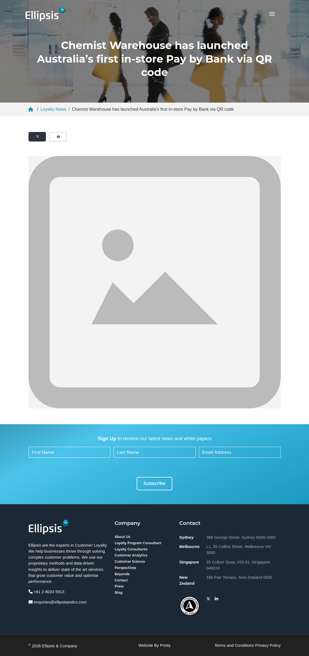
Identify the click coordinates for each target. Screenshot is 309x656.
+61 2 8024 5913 (46, 591)
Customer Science (130, 561)
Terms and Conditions (234, 645)
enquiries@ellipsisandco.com (58, 602)
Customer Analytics (131, 555)
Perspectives (125, 568)
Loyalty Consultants (131, 549)
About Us (122, 537)
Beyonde (122, 574)
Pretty (165, 645)
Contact (121, 580)
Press (119, 586)
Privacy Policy (268, 645)
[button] (272, 13)
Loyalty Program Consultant (138, 543)
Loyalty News (53, 109)
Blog (119, 592)
